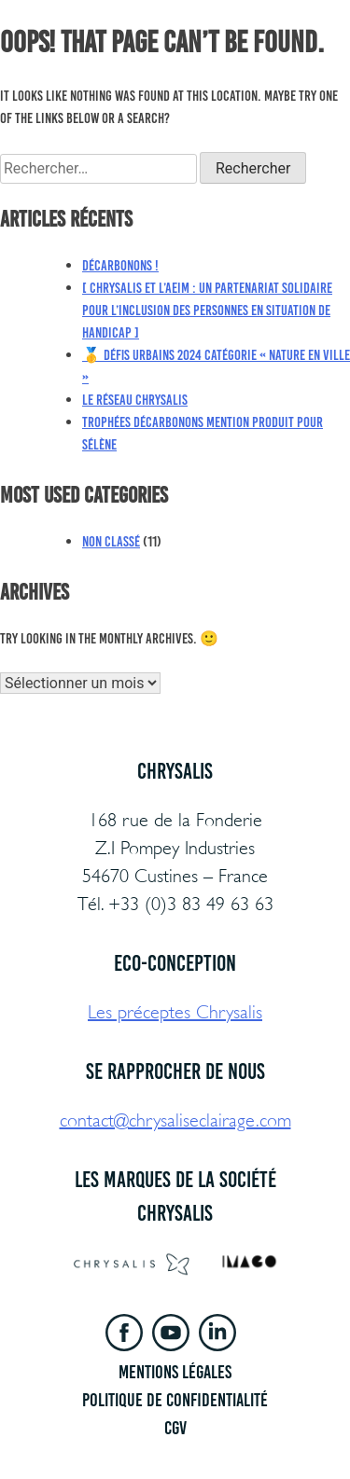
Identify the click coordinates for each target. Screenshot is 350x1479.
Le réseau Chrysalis (135, 399)
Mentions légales (175, 1372)
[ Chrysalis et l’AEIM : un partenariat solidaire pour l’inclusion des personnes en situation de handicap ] (207, 310)
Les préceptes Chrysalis (175, 1012)
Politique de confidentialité (175, 1400)
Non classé (111, 541)
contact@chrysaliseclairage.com (175, 1120)
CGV (175, 1428)
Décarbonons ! (120, 265)
